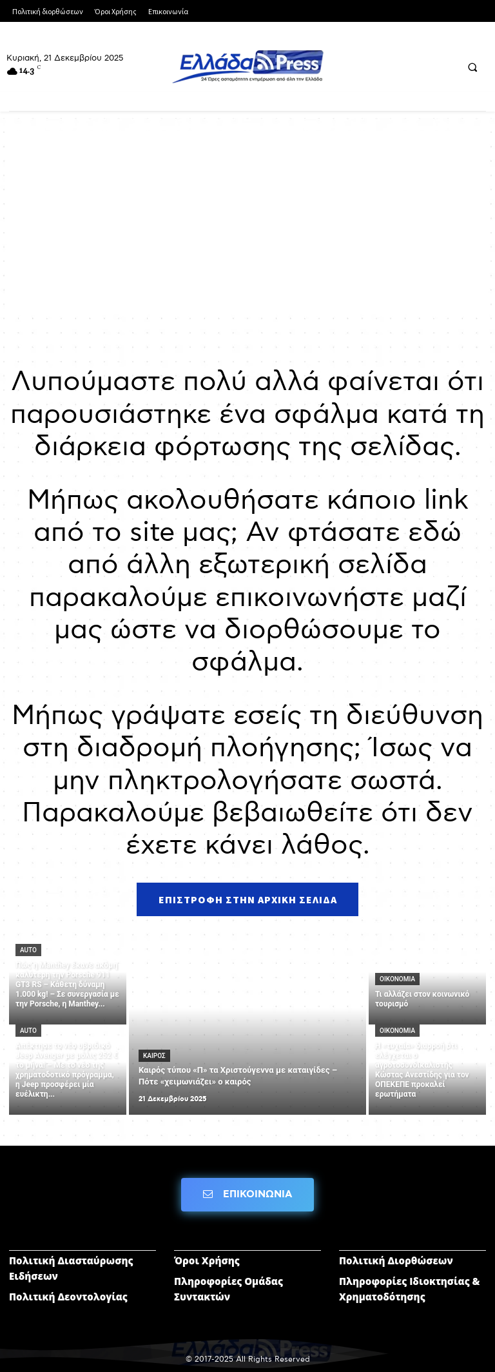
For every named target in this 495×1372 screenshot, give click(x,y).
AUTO (28, 950)
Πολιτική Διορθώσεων (396, 1260)
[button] (472, 67)
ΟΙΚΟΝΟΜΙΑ (397, 979)
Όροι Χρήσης (207, 1260)
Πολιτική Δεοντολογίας (68, 1296)
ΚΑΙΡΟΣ (154, 1055)
